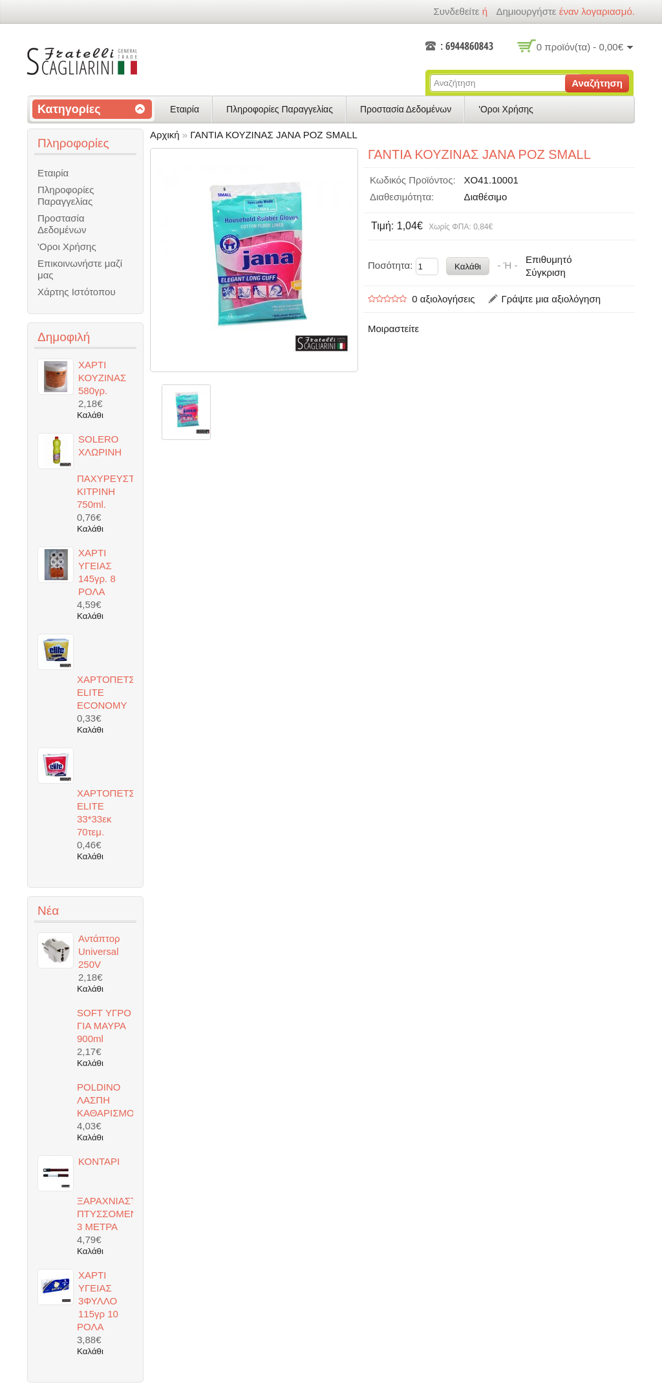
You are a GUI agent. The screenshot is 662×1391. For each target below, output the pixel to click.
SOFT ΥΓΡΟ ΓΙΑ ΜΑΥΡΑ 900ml (104, 1025)
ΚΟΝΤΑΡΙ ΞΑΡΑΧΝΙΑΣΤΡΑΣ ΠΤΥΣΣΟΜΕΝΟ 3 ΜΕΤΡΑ (105, 1194)
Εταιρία (184, 109)
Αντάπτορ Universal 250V (99, 951)
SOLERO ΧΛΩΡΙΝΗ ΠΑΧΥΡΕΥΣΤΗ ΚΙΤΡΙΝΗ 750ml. (105, 472)
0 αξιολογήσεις (443, 298)
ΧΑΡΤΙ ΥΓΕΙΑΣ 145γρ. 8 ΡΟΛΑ (97, 572)
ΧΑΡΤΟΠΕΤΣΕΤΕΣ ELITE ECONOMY (105, 692)
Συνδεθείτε (456, 11)
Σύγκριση (546, 272)
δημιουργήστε (526, 11)
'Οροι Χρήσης (505, 109)
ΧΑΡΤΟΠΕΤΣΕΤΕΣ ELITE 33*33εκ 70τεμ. (105, 812)
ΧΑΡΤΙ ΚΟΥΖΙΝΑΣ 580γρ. (102, 377)
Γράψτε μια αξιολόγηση (551, 298)
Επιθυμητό (548, 259)
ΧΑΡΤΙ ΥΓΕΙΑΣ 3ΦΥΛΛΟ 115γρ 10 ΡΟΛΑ (97, 1301)
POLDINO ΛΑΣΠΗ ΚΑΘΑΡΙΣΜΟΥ (105, 1100)
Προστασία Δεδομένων (405, 109)
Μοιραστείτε (393, 328)
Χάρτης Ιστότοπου (76, 291)
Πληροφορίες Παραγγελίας (279, 109)
